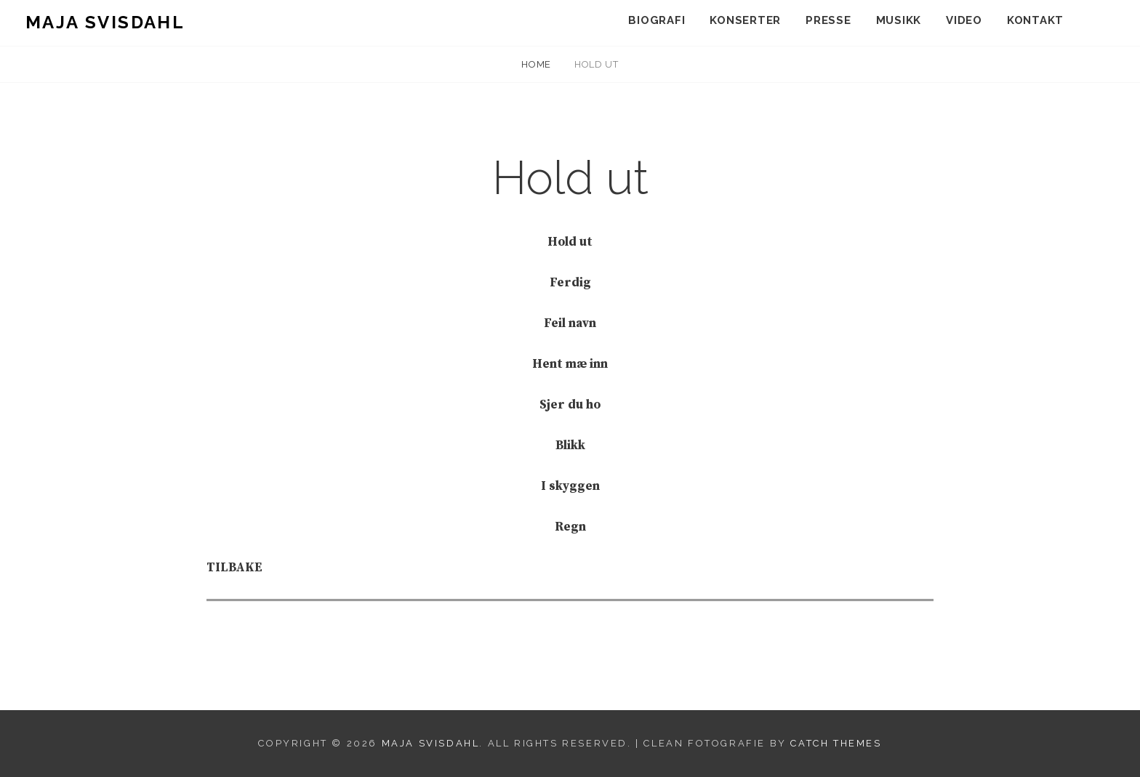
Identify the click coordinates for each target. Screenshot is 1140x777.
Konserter (745, 20)
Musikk (899, 20)
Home (537, 64)
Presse (828, 20)
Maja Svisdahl (105, 22)
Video (964, 20)
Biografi (656, 20)
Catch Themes (835, 743)
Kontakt (1035, 20)
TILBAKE (234, 568)
